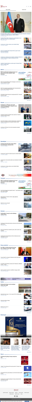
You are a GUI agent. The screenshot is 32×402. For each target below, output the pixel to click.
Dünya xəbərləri (4, 245)
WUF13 (2, 69)
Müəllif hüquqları (26, 392)
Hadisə (2, 282)
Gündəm (3, 211)
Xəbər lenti (24, 9)
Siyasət (2, 102)
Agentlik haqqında (5, 392)
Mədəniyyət (3, 314)
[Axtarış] (27, 6)
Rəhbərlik (16, 392)
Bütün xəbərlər (29, 100)
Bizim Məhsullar (21, 392)
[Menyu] (30, 6)
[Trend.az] (4, 6)
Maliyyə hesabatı (11, 392)
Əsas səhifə (8, 9)
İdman (2, 354)
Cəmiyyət (3, 178)
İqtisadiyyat (3, 141)
